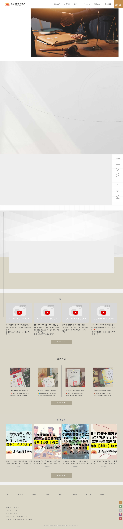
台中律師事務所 (75, 525)
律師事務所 (68, 525)
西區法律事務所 (61, 525)
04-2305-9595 (14, 507)
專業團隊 (34, 494)
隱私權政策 (63, 528)
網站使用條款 (69, 528)
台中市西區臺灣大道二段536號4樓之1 (23, 519)
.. (73, 528)
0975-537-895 (14, 510)
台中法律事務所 (53, 525)
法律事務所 (46, 525)
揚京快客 (49, 528)
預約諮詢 (61, 494)
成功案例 (88, 494)
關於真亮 (20, 494)
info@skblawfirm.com (18, 516)
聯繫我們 (102, 494)
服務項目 (48, 494)
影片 (8, 494)
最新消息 (75, 494)
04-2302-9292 (14, 513)
